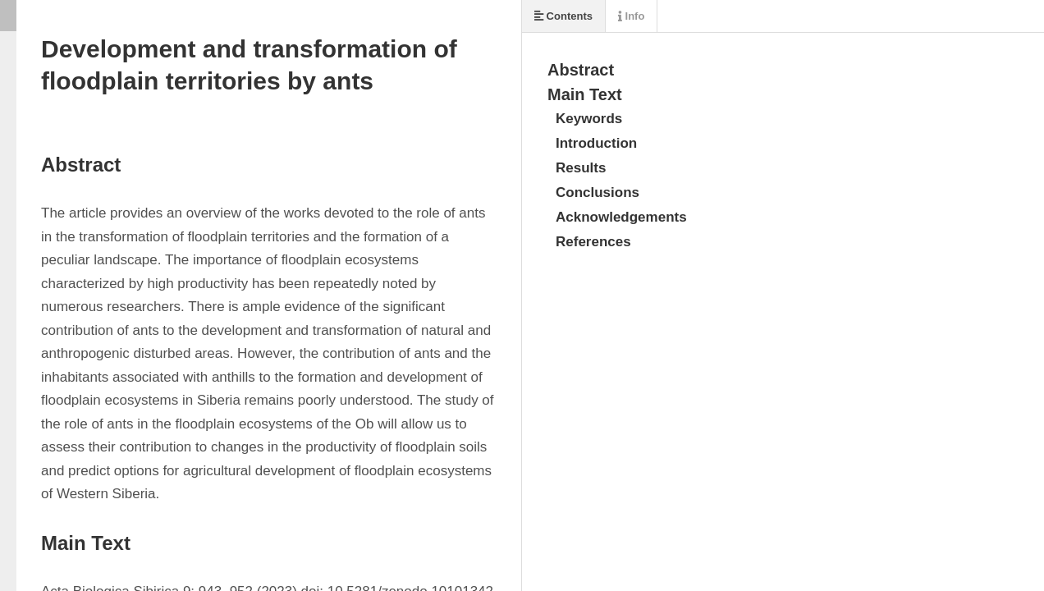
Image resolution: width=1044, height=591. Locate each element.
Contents (563, 16)
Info (631, 16)
